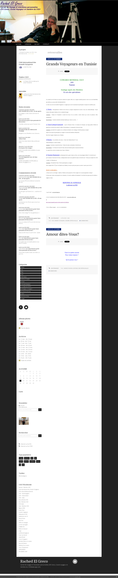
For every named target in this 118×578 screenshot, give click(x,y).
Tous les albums (25, 328)
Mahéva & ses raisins (24, 545)
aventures (26, 458)
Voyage (22, 298)
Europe (22, 281)
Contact (46, 44)
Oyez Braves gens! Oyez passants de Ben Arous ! (29, 209)
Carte (21, 392)
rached (21, 209)
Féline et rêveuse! (23, 529)
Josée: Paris (21, 510)
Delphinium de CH (23, 516)
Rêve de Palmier (23, 543)
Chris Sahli (22, 187)
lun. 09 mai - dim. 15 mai (25, 341)
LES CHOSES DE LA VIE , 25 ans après (30, 111)
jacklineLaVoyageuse (24, 533)
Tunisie (21, 461)
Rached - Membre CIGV (24, 487)
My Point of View (25, 296)
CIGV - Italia (21, 497)
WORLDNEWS (22, 549)
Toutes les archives (26, 360)
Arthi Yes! (21, 520)
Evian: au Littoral (23, 535)
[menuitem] (19, 44)
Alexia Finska (22, 518)
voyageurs (32, 461)
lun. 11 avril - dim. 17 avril (25, 343)
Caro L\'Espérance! (23, 547)
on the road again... (23, 524)
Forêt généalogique (25, 284)
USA (23, 464)
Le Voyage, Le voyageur (26, 289)
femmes (26, 461)
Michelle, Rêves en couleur (25, 541)
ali (19, 198)
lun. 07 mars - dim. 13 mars (25, 351)
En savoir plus (77, 576)
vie (20, 464)
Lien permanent (54, 218)
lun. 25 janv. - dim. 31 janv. (25, 358)
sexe (79, 268)
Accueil (18, 44)
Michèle (21, 218)
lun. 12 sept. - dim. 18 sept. (25, 339)
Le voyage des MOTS (26, 286)
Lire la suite (31, 53)
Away (20, 229)
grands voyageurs (60, 220)
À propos (28, 44)
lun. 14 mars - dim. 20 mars (25, 349)
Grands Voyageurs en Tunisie (71, 64)
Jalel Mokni (22, 248)
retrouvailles (74, 220)
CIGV (22, 274)
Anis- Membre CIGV (23, 502)
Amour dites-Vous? (62, 234)
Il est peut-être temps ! (25, 148)
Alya (20, 238)
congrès (67, 220)
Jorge (20, 531)
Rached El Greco (34, 561)
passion (70, 268)
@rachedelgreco (23, 476)
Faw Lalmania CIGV (23, 500)
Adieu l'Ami (22, 139)
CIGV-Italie (21, 504)
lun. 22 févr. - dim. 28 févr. (25, 353)
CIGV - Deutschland (23, 495)
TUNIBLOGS (22, 526)
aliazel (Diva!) (22, 537)
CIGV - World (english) (24, 493)
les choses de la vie (25, 291)
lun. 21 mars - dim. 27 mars (25, 347)
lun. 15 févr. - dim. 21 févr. (25, 356)
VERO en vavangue (23, 522)
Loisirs (22, 293)
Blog (22, 272)
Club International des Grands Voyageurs (29, 489)
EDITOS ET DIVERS (25, 279)
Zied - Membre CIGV (24, 506)
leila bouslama (23, 177)
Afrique (22, 267)
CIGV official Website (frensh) (26, 491)
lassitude (75, 268)
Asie (22, 269)
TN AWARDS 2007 (23, 551)
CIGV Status (24, 277)
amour (38, 461)
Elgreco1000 (22, 508)
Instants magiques (23, 512)
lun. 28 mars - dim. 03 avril (25, 345)
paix (32, 458)
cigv (35, 458)
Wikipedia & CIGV (23, 514)
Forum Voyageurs (23, 539)
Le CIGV (36, 44)
